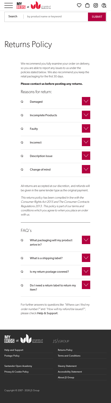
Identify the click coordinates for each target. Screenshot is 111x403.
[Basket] (87, 5)
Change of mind (40, 169)
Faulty (34, 129)
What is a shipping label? (46, 258)
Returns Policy (65, 350)
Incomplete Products (43, 115)
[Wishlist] (79, 5)
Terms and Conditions (69, 356)
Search (12, 16)
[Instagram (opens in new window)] (95, 5)
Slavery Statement (67, 366)
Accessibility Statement (70, 372)
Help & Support (47, 313)
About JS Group (66, 377)
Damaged (36, 101)
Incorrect (36, 142)
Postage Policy (11, 356)
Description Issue (41, 156)
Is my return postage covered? (49, 271)
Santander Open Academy (18, 366)
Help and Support (13, 350)
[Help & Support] (104, 5)
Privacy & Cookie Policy (16, 372)
